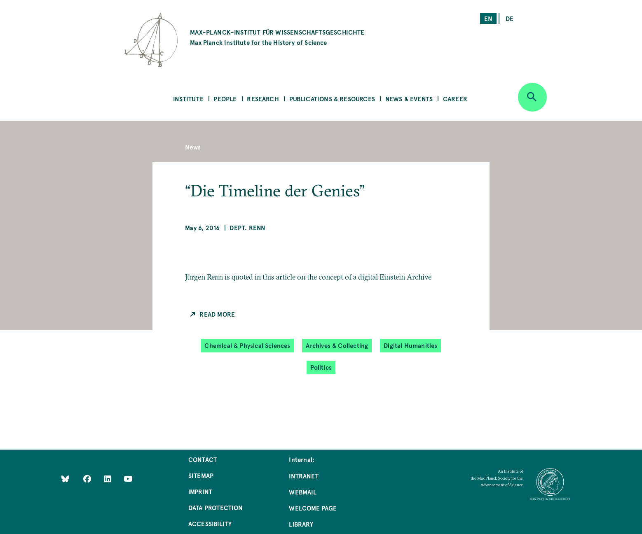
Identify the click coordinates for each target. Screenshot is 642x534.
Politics (321, 367)
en (488, 18)
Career (455, 98)
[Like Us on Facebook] (88, 478)
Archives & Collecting (337, 345)
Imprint (200, 491)
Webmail (302, 491)
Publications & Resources (332, 98)
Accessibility (210, 523)
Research (263, 98)
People (225, 98)
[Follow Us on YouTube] (128, 478)
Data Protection (215, 507)
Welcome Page (313, 508)
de (509, 18)
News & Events (409, 98)
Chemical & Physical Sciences (247, 345)
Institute (188, 98)
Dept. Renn (247, 227)
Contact (202, 459)
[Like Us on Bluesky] (65, 478)
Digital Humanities (410, 345)
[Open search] (532, 97)
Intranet (303, 475)
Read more (217, 314)
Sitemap (200, 475)
